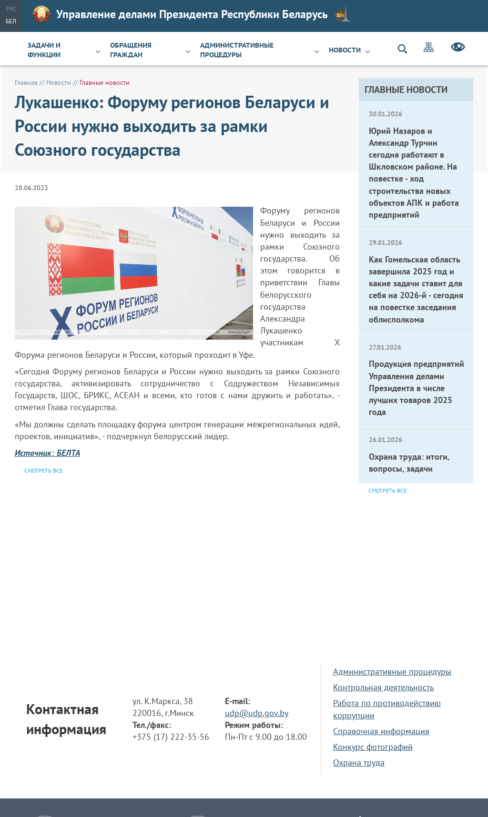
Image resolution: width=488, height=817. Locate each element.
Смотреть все (387, 490)
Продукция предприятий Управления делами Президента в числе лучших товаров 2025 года (416, 387)
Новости (345, 50)
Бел (11, 21)
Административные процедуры (237, 50)
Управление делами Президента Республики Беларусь (192, 14)
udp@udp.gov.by (256, 712)
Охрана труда (359, 762)
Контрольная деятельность (383, 687)
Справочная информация (381, 731)
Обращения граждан (131, 50)
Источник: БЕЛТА (47, 452)
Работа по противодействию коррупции (387, 708)
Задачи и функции (44, 50)
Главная (26, 82)
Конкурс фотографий (373, 746)
